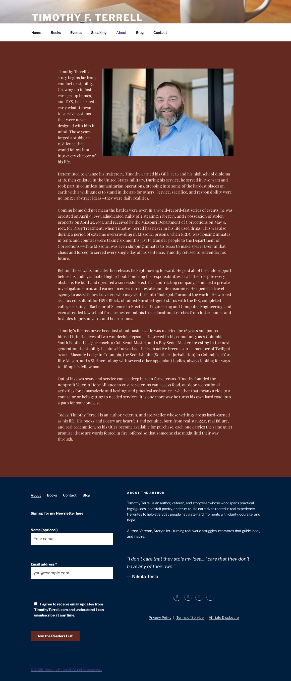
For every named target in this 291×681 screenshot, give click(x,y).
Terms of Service (190, 617)
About (121, 32)
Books (56, 32)
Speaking (99, 32)
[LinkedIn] (199, 597)
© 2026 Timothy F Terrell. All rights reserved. (66, 669)
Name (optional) (72, 536)
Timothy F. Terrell (87, 17)
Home (36, 32)
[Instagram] (188, 597)
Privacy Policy (160, 617)
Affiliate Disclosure (224, 617)
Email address (72, 570)
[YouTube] (210, 597)
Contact (160, 32)
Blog (140, 32)
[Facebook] (177, 597)
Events (76, 32)
